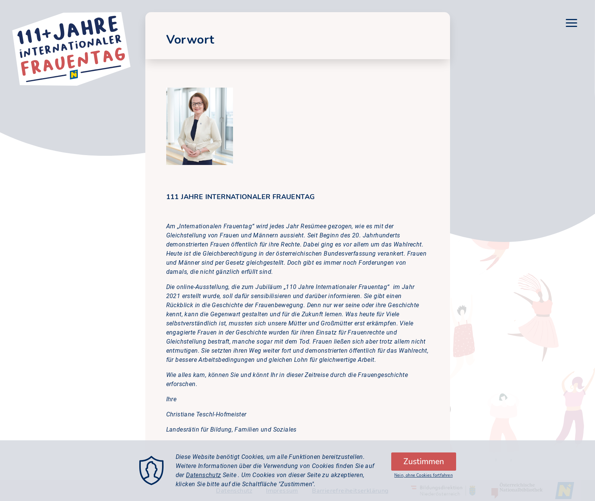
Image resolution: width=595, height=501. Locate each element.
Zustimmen (423, 467)
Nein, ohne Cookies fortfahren (423, 481)
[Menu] (571, 24)
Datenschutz (203, 480)
